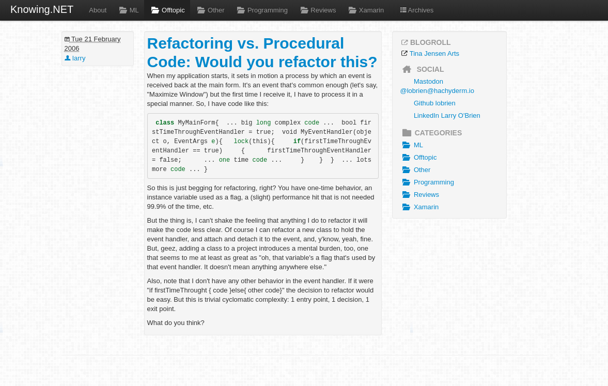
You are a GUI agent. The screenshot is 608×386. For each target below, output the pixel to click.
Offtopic (167, 10)
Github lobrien (435, 103)
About (97, 10)
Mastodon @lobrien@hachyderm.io (437, 86)
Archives (416, 10)
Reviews (317, 10)
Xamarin (365, 10)
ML (127, 10)
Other (210, 10)
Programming (261, 10)
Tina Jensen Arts (434, 53)
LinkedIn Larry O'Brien (447, 115)
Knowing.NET (41, 9)
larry (75, 58)
